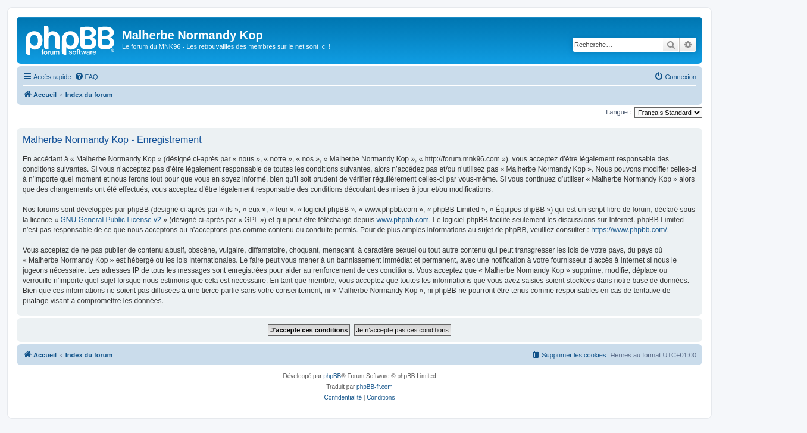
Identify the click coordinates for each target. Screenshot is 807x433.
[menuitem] (86, 77)
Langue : (618, 112)
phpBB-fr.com (374, 387)
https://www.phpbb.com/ (629, 230)
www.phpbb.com (403, 220)
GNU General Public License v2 (110, 220)
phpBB (332, 376)
